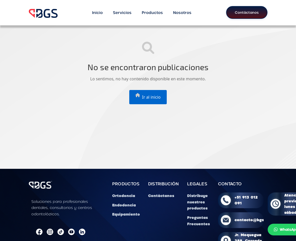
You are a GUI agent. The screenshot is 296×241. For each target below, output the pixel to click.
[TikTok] (60, 232)
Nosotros (182, 12)
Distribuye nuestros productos (197, 202)
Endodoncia (124, 205)
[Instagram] (50, 232)
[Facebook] (39, 232)
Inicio (97, 12)
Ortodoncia (123, 195)
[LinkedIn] (82, 232)
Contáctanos (247, 12)
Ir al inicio (148, 96)
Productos (152, 12)
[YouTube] (71, 232)
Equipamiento (126, 214)
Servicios (122, 12)
